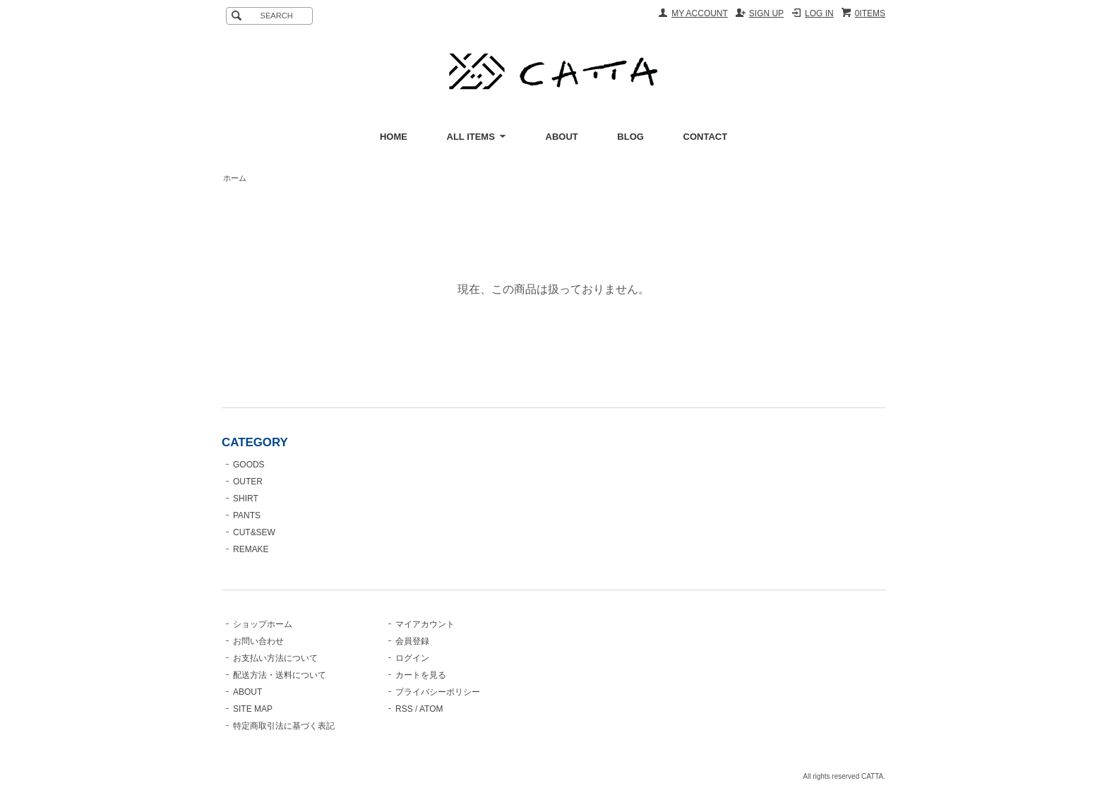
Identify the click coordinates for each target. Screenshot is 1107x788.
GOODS (249, 465)
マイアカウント (425, 624)
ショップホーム (262, 624)
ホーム (234, 178)
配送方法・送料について (279, 675)
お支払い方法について (275, 658)
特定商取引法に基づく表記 (284, 726)
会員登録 (412, 641)
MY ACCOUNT (699, 13)
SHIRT (245, 498)
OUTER (248, 481)
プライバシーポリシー (437, 692)
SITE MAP (253, 709)
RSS (404, 709)
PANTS (247, 515)
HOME (393, 136)
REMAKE (251, 549)
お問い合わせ (258, 641)
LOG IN (819, 13)
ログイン (412, 658)
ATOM (431, 709)
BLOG (630, 136)
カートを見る (420, 675)
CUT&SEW (254, 532)
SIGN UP (766, 13)
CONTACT (705, 136)
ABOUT (562, 136)
